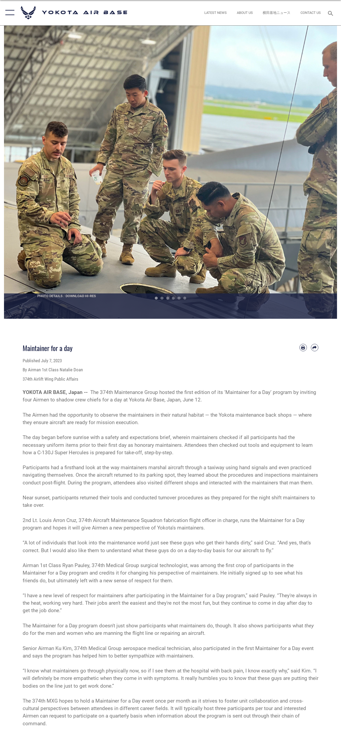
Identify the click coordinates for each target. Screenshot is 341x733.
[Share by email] (314, 347)
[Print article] (303, 347)
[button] (8, 12)
